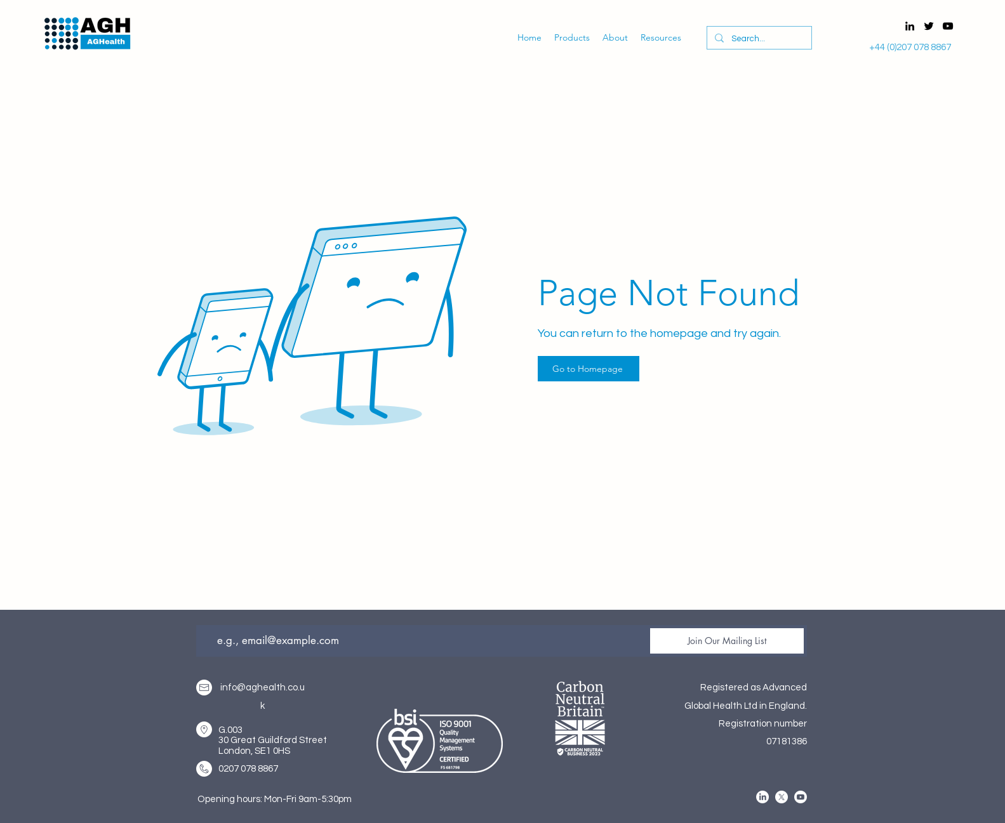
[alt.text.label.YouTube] (948, 26)
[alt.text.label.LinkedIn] (909, 26)
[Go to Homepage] (588, 368)
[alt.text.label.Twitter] (928, 26)
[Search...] (758, 39)
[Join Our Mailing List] (727, 641)
